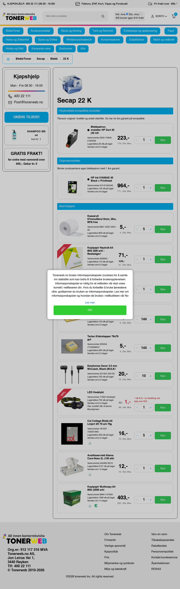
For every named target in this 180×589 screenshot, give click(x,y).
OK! (90, 310)
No (126, 296)
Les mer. (90, 302)
